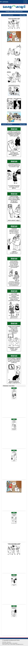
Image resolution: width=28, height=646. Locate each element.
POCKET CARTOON (7, 124)
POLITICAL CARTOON (7, 15)
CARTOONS (4, 1)
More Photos (23, 15)
